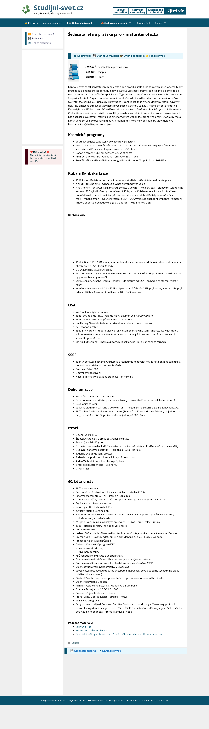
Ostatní (162, 22)
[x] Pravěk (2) (83, 626)
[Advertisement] (121, 45)
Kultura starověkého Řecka (91, 630)
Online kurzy (162, 700)
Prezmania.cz (150, 700)
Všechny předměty (52, 22)
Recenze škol (143, 22)
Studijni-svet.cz (58, 7)
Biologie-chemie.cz (117, 700)
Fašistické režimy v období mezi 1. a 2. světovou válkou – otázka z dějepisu (119, 634)
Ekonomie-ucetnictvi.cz (98, 700)
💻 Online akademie (39, 43)
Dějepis (75, 642)
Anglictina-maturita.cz (78, 700)
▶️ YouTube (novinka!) (41, 34)
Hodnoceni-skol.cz (134, 700)
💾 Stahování (35, 38)
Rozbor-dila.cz (61, 700)
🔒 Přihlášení (31, 22)
